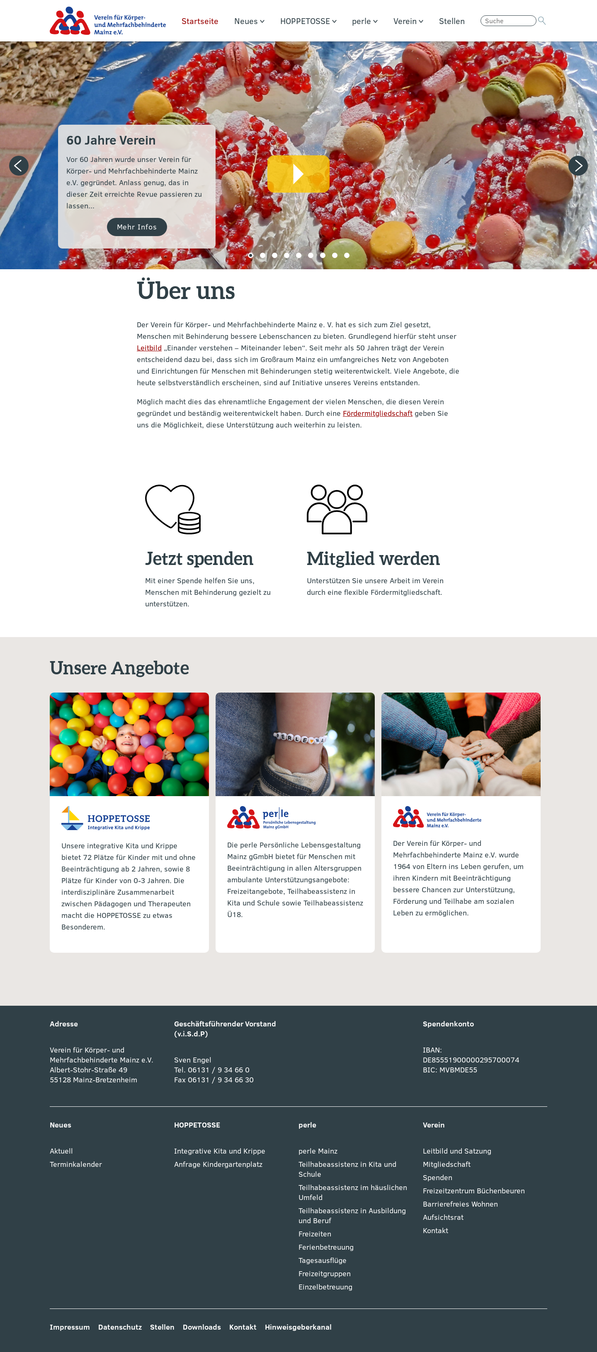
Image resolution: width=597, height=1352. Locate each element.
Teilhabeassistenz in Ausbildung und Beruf (352, 1215)
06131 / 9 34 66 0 (218, 1070)
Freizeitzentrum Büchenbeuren (474, 1190)
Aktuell (61, 1151)
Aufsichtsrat (443, 1217)
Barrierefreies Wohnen (460, 1204)
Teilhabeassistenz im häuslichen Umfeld (352, 1192)
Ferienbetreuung (326, 1247)
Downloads (202, 1327)
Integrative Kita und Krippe (219, 1151)
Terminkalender (76, 1164)
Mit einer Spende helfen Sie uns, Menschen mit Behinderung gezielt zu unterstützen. (208, 592)
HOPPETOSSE (308, 21)
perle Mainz (317, 1151)
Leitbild (149, 348)
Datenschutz (120, 1327)
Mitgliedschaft (447, 1164)
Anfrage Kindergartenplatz (218, 1164)
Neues (249, 21)
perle (365, 21)
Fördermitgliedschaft (378, 413)
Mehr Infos (137, 227)
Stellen (452, 21)
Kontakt (435, 1230)
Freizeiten (314, 1234)
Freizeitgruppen (324, 1273)
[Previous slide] (19, 165)
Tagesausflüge (322, 1260)
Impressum (70, 1327)
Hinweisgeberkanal (298, 1327)
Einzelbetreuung (325, 1287)
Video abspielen (298, 174)
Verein (408, 21)
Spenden (437, 1177)
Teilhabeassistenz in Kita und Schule (347, 1169)
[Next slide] (578, 165)
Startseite (200, 21)
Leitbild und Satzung (457, 1151)
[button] (250, 255)
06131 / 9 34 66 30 (221, 1079)
